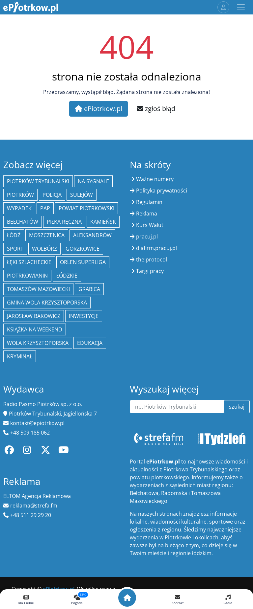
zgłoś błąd (156, 108)
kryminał (19, 356)
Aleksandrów (92, 235)
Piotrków (20, 194)
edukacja (89, 343)
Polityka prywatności (161, 190)
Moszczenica (47, 235)
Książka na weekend (34, 329)
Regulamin (149, 202)
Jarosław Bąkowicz (33, 316)
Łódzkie (66, 275)
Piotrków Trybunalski (38, 181)
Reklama (146, 213)
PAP (45, 208)
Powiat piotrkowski (86, 208)
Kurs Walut (149, 225)
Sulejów (81, 194)
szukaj (236, 406)
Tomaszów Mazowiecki (38, 289)
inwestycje (83, 316)
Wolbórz (44, 248)
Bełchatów (22, 221)
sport (15, 248)
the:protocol (151, 259)
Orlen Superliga (83, 262)
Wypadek (19, 208)
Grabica (89, 289)
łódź (13, 235)
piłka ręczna (64, 221)
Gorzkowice (82, 248)
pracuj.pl (147, 236)
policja (52, 194)
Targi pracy (150, 271)
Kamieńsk (103, 221)
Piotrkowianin (27, 275)
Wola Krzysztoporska (38, 343)
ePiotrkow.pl (98, 108)
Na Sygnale (93, 181)
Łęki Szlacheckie (29, 262)
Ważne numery (155, 179)
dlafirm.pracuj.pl (156, 248)
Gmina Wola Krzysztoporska (47, 302)
